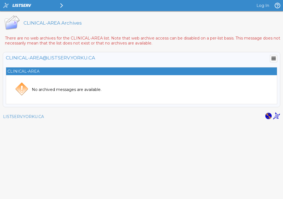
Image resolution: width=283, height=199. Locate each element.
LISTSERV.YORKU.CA (23, 116)
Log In (262, 5)
